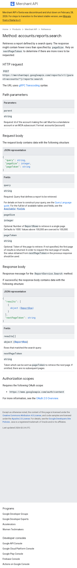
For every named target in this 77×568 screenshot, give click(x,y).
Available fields (14, 208)
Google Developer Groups (15, 514)
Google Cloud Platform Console (18, 548)
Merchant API (27, 4)
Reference (46, 29)
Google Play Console (13, 554)
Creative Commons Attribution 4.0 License (22, 415)
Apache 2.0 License (21, 418)
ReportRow (26, 307)
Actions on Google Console (16, 564)
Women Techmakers (13, 529)
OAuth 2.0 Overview (47, 398)
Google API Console (12, 543)
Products (16, 29)
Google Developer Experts (16, 519)
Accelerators (9, 524)
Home (5, 29)
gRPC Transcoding (29, 85)
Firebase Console (11, 559)
